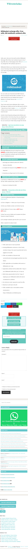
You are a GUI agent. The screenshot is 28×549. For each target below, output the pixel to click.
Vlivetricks (14, 4)
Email (3, 380)
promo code (18, 108)
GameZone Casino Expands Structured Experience (11, 433)
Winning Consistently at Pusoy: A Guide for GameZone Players (13, 436)
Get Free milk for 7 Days (9, 141)
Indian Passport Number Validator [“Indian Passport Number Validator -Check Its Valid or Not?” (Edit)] (9, 540)
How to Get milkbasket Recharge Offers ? (11, 134)
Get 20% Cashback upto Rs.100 (10, 139)
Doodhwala (19, 99)
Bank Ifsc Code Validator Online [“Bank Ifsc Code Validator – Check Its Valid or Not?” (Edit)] (9, 536)
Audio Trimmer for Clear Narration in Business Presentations (13, 446)
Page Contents (5, 133)
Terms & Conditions (8, 143)
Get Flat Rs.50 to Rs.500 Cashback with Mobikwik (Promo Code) (14, 137)
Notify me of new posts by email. (9, 389)
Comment (4, 354)
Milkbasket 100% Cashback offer (11, 140)
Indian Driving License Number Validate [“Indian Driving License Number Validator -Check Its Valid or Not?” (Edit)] (11, 541)
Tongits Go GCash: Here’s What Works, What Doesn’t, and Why (13, 444)
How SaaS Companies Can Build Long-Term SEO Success (12, 441)
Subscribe (14, 341)
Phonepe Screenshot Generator (8, 474)
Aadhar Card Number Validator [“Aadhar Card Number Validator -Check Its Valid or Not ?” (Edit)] (8, 538)
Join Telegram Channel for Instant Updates (14, 314)
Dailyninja (3, 101)
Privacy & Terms (13, 547)
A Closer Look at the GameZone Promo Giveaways (11, 438)
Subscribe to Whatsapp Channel (8, 502)
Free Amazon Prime (5, 480)
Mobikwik (24, 61)
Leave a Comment (24, 35)
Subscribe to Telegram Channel (8, 506)
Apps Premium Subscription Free (8, 486)
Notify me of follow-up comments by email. (11, 386)
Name (3, 373)
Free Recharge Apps (6, 483)
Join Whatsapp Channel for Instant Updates (14, 38)
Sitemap (18, 547)
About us (22, 546)
